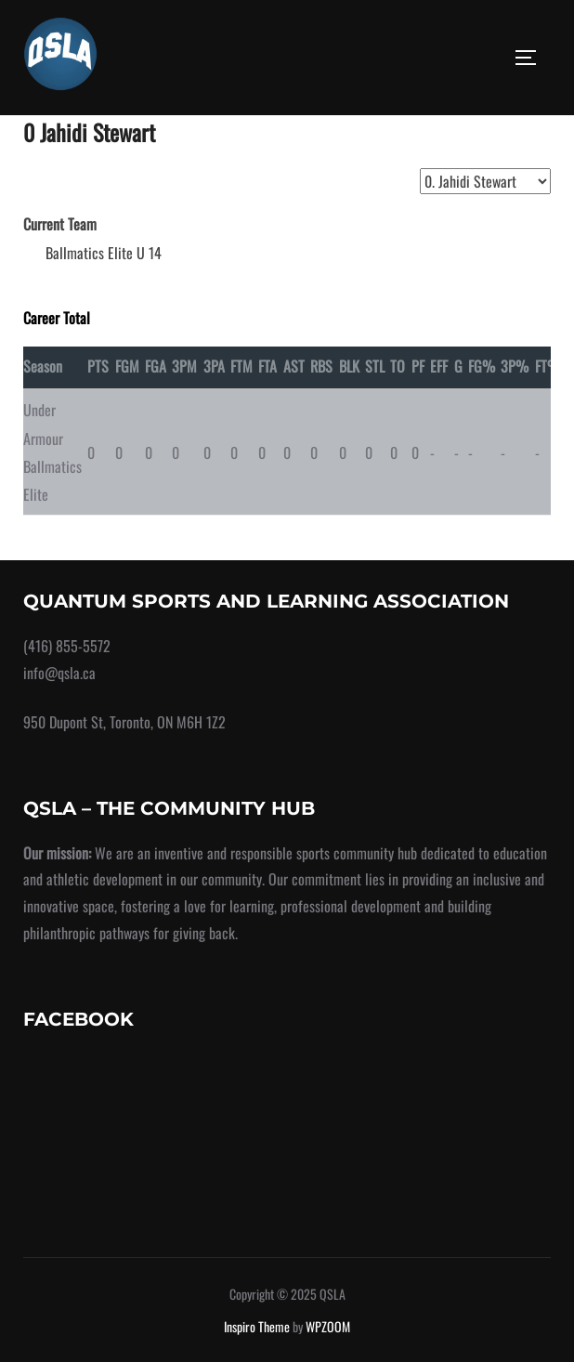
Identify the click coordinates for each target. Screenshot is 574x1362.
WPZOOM (328, 1326)
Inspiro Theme (257, 1326)
